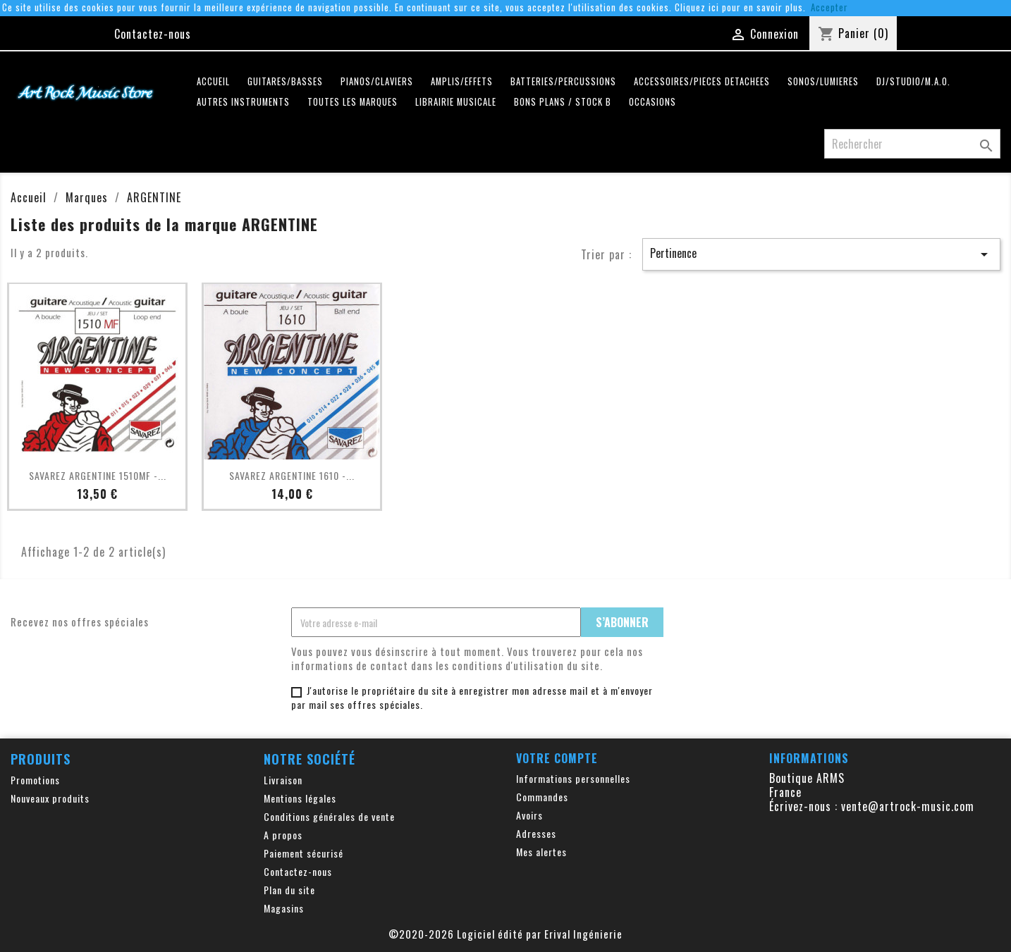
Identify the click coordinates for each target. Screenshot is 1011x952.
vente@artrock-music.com (907, 806)
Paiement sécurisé (303, 853)
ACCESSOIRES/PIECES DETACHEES (702, 81)
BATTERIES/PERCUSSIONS (563, 81)
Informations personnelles (573, 778)
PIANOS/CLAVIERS (377, 81)
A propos (283, 834)
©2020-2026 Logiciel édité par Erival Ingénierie (505, 933)
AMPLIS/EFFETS (462, 81)
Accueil (213, 81)
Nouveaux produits (50, 798)
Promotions (35, 779)
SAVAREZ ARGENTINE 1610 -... (292, 475)
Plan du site (289, 889)
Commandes (542, 796)
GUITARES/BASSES (285, 81)
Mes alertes (541, 851)
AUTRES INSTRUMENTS (243, 102)
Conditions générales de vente (329, 816)
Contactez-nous (152, 33)
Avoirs (529, 815)
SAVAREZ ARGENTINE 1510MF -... (97, 475)
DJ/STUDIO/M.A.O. (913, 81)
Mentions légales (300, 798)
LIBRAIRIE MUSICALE (455, 102)
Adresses (536, 833)
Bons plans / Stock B (562, 102)
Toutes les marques (352, 102)
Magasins (284, 908)
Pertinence (821, 254)
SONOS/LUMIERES (823, 81)
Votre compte (557, 758)
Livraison (283, 779)
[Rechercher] (912, 144)
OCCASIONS (652, 102)
